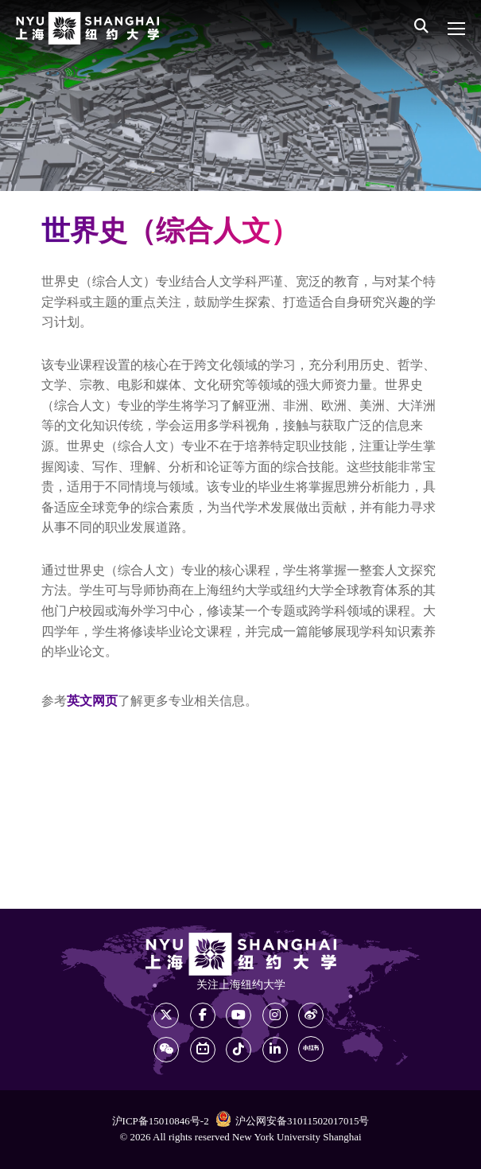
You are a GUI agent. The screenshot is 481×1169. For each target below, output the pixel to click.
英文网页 (92, 701)
